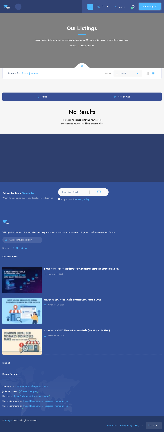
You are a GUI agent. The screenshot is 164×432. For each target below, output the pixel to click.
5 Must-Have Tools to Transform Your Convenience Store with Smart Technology (81, 268)
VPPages (8, 420)
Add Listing (150, 6)
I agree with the (73, 199)
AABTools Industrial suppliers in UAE (31, 386)
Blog (137, 425)
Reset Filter (98, 123)
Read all (8, 362)
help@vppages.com (23, 239)
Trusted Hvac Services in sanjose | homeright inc (45, 400)
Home (73, 45)
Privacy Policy (82, 199)
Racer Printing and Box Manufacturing (31, 396)
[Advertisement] (82, 157)
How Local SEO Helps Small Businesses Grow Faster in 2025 (72, 299)
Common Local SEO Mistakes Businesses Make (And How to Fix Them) (77, 330)
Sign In (120, 6)
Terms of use (111, 425)
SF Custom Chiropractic (28, 391)
